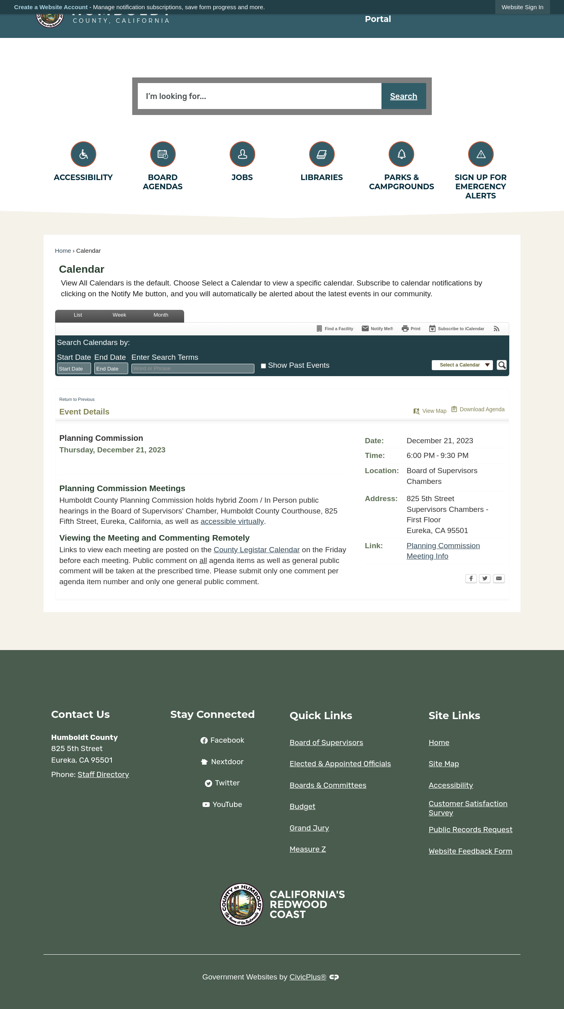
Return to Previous (77, 399)
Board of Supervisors (326, 742)
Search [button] (403, 96)
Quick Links (321, 715)
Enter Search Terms (165, 357)
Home (63, 250)
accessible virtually (232, 521)
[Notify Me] (377, 329)
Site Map (444, 763)
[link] (522, 7)
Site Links (454, 715)
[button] (462, 365)
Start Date (74, 357)
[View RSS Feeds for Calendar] (497, 329)
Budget (303, 806)
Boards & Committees (328, 785)
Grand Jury (309, 828)
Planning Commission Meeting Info (443, 551)
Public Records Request (470, 829)
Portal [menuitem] (378, 19)
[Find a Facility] (334, 329)
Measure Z (308, 849)
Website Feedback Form (470, 851)
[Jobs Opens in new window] (242, 159)
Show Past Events (299, 365)
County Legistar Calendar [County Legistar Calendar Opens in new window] (257, 549)
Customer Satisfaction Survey (468, 808)
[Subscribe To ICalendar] (456, 329)
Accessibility (451, 785)
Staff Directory (103, 774)
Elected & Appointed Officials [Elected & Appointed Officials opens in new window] (340, 763)
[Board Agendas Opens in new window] (163, 164)
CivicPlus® (308, 977)
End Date (110, 357)
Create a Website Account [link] (50, 7)
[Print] (410, 329)
